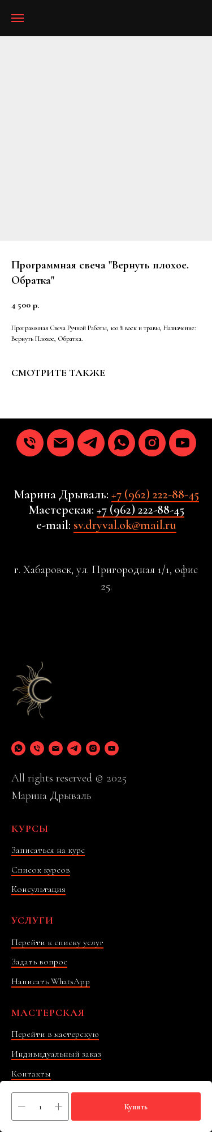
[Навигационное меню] (17, 18)
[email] (60, 442)
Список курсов (40, 869)
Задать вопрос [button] (39, 961)
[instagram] (152, 442)
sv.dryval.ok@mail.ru (124, 525)
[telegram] (91, 442)
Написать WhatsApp (50, 981)
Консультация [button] (38, 889)
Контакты (31, 1073)
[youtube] (182, 442)
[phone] (30, 442)
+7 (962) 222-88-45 (155, 494)
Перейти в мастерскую (55, 1034)
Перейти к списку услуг (57, 942)
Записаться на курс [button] (48, 850)
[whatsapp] (121, 442)
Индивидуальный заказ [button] (56, 1054)
